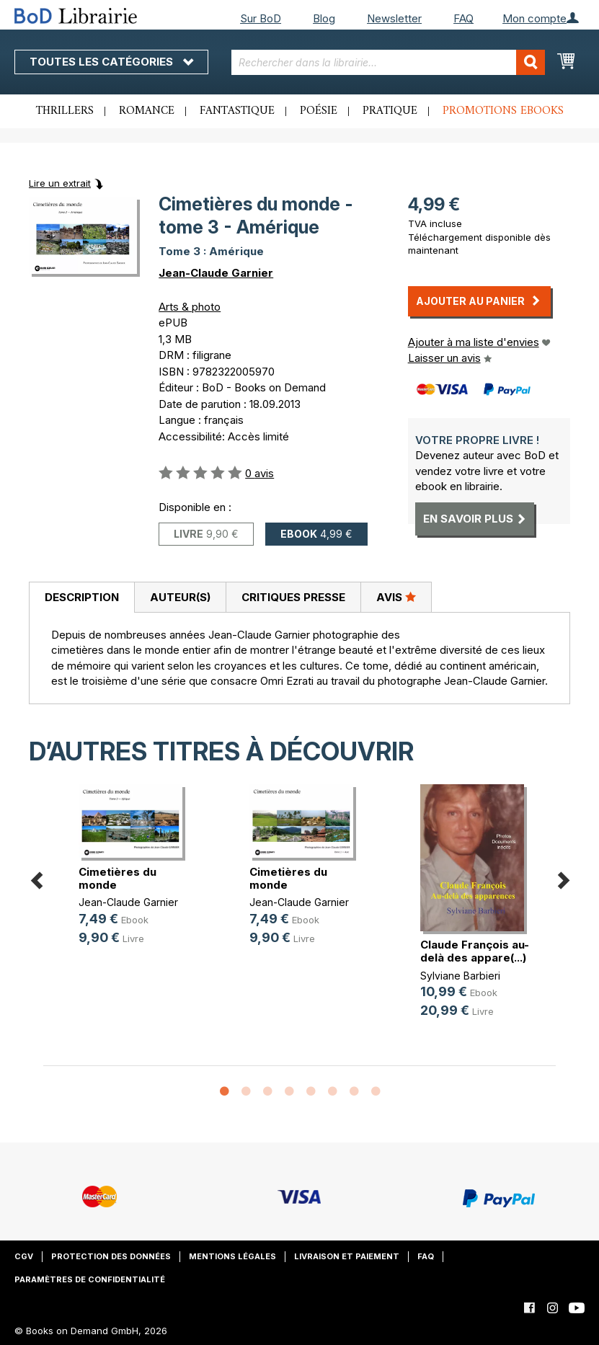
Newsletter (394, 18)
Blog (324, 18)
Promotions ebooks (503, 111)
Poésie (318, 111)
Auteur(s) (180, 597)
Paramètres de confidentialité (89, 1279)
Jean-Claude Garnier (216, 273)
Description (82, 597)
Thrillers (65, 111)
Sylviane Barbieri (460, 975)
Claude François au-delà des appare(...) (474, 951)
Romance (146, 111)
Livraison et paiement (346, 1256)
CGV (23, 1256)
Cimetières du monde (117, 878)
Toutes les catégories (111, 61)
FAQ (463, 18)
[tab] (81, 597)
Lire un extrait (60, 183)
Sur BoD (260, 18)
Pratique (390, 111)
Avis (396, 597)
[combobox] (388, 62)
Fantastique (237, 111)
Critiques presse (293, 597)
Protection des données (111, 1256)
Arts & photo (190, 307)
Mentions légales (232, 1256)
